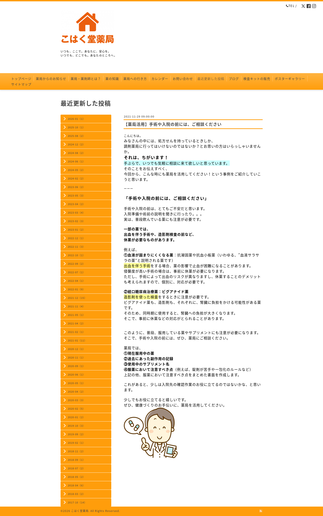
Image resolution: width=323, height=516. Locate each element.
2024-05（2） (76, 170)
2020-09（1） (76, 366)
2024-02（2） (76, 178)
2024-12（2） (76, 144)
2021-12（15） (77, 298)
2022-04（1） (76, 281)
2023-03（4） (76, 212)
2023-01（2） (76, 230)
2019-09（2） (76, 434)
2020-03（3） (76, 400)
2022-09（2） (76, 264)
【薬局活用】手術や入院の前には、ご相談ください (173, 124)
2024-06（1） (76, 161)
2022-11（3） (76, 247)
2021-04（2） (76, 323)
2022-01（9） (76, 289)
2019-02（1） (76, 443)
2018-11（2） (76, 451)
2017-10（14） (77, 502)
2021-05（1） (76, 315)
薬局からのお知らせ (51, 78)
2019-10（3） (76, 426)
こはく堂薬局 (80, 511)
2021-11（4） (76, 306)
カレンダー (159, 78)
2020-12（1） (76, 349)
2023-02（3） (76, 221)
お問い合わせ (183, 78)
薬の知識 (112, 78)
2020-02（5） (76, 409)
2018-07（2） (76, 468)
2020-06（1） (76, 374)
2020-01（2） (76, 417)
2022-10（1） (76, 255)
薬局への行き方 (135, 78)
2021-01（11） (77, 340)
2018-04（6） (76, 485)
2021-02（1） (76, 332)
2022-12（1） (76, 238)
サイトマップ (21, 84)
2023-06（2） (76, 187)
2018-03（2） (76, 494)
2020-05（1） (76, 383)
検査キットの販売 (256, 78)
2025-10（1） (76, 127)
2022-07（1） (76, 272)
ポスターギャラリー (290, 78)
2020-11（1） (76, 357)
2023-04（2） (76, 204)
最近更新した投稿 (210, 78)
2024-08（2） (76, 153)
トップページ (21, 78)
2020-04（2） (76, 392)
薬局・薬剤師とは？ (86, 78)
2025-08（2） (76, 136)
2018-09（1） (76, 460)
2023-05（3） (76, 195)
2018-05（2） (76, 477)
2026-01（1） (76, 119)
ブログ (234, 78)
